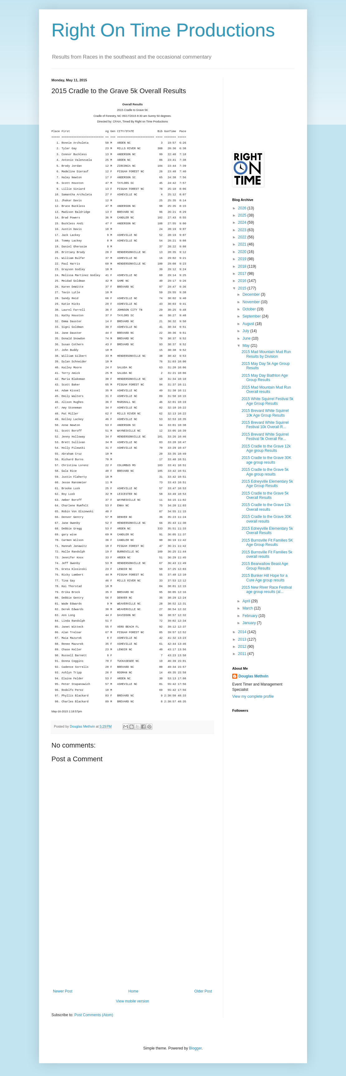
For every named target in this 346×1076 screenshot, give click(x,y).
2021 (242, 244)
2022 (242, 237)
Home (133, 991)
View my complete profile (253, 696)
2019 (242, 259)
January (250, 623)
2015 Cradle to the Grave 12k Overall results (266, 507)
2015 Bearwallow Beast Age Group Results (265, 566)
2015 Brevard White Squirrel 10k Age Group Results (265, 413)
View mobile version (132, 1001)
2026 (242, 208)
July (246, 331)
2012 (242, 646)
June (247, 338)
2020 (242, 252)
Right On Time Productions (163, 30)
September (252, 316)
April (247, 601)
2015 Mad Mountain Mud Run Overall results (266, 389)
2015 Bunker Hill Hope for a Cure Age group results (264, 577)
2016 (242, 281)
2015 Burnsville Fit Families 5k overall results (267, 554)
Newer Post (62, 991)
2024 (242, 222)
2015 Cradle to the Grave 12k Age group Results (266, 448)
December (252, 294)
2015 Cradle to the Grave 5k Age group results (265, 471)
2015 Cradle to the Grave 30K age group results (266, 460)
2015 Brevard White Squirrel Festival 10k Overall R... (265, 424)
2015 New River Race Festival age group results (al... (267, 589)
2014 (242, 632)
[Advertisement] (132, 942)
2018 (242, 266)
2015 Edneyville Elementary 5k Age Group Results (267, 483)
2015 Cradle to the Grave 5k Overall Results (265, 495)
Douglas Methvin (253, 676)
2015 (242, 288)
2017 (242, 273)
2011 (242, 654)
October (250, 309)
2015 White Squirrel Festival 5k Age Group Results (267, 401)
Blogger (195, 1048)
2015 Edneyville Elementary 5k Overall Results (267, 530)
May (247, 345)
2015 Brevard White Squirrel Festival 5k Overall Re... (265, 436)
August (249, 324)
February (250, 616)
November (252, 302)
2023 (242, 230)
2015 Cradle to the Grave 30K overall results (266, 518)
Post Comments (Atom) (93, 1015)
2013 (242, 639)
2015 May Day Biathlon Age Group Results (265, 377)
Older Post (203, 991)
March (248, 608)
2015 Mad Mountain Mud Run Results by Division (266, 354)
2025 (242, 215)
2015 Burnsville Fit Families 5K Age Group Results (267, 542)
